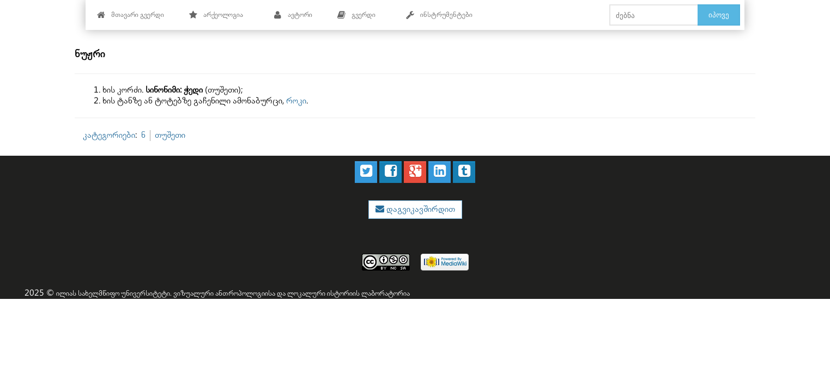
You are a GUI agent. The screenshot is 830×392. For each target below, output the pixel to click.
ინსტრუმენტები (439, 15)
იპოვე (718, 15)
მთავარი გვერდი (130, 15)
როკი (296, 101)
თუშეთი (170, 135)
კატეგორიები (109, 135)
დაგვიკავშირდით (419, 209)
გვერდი (356, 15)
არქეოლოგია (216, 15)
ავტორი (293, 15)
